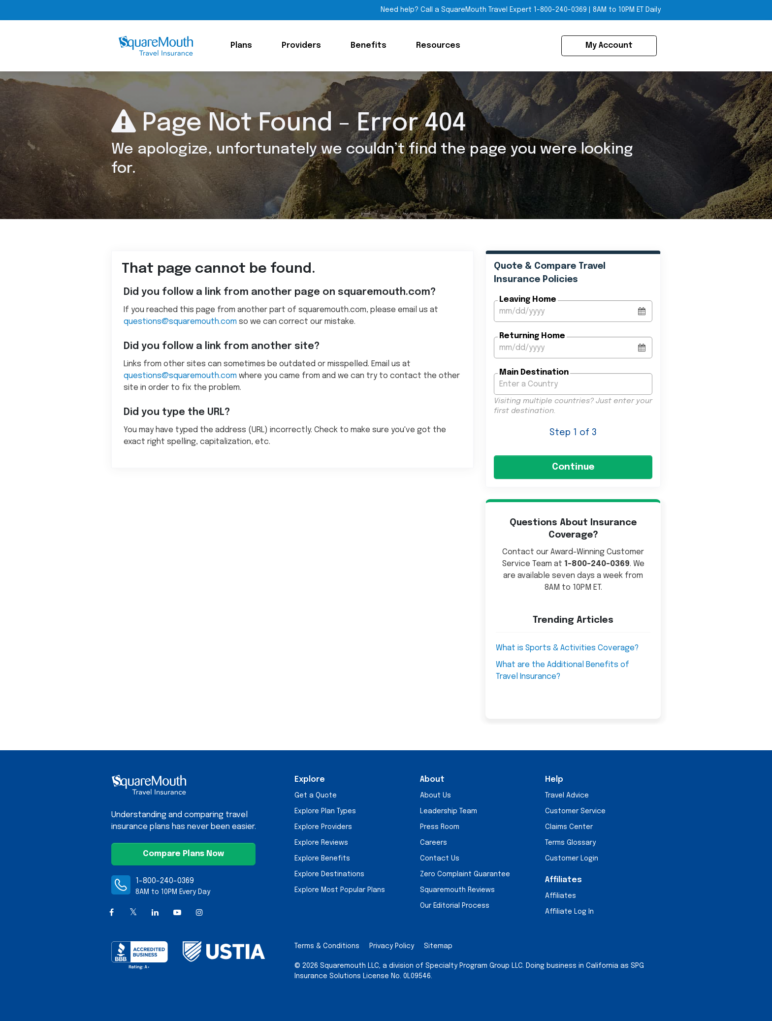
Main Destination (534, 372)
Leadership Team (448, 811)
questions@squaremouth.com (180, 322)
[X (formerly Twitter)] (134, 913)
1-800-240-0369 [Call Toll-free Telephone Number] (560, 9)
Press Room (439, 827)
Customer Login (571, 858)
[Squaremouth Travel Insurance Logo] (155, 46)
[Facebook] (111, 913)
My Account (609, 45)
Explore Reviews (321, 842)
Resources (438, 45)
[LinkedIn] (155, 913)
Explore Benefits (322, 858)
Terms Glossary (570, 842)
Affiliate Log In (569, 911)
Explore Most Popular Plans (339, 890)
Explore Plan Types (325, 811)
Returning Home (532, 336)
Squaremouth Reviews (457, 890)
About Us (435, 795)
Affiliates (560, 896)
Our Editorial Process (454, 905)
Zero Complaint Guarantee (465, 874)
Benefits (368, 45)
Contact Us (439, 858)
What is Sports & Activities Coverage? (567, 648)
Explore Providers (323, 827)
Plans (241, 45)
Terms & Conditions (326, 946)
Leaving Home (527, 299)
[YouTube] (177, 913)
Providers (301, 45)
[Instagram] (199, 913)
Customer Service (575, 811)
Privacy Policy (391, 946)
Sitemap (438, 946)
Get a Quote (315, 795)
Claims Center (569, 827)
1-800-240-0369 (164, 881)
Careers (433, 842)
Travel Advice (567, 795)
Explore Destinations (329, 874)
